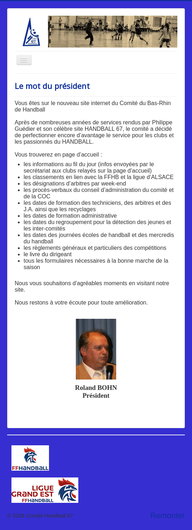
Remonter (167, 515)
